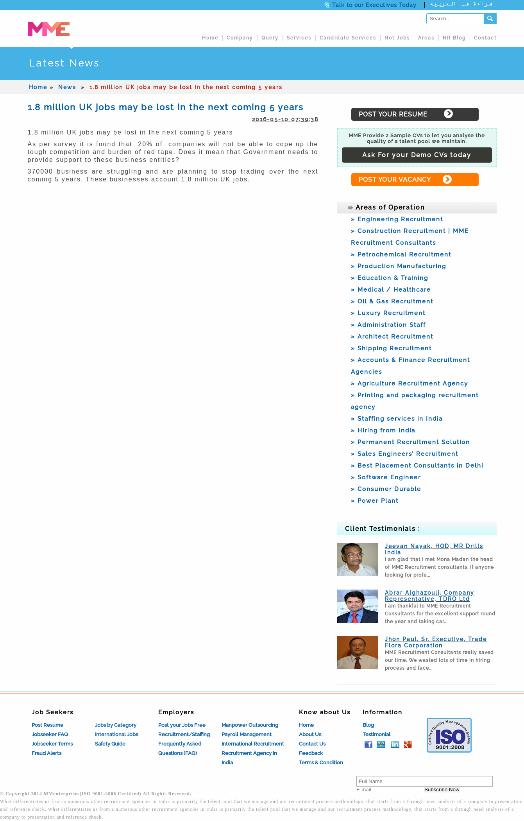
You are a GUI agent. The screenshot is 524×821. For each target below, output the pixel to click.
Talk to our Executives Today (374, 5)
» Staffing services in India (397, 418)
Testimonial (376, 734)
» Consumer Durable (386, 489)
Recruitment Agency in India (249, 757)
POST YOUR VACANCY (395, 179)
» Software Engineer (386, 477)
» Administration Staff (388, 324)
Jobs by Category (115, 725)
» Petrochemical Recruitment (401, 254)
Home (210, 38)
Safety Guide (110, 744)
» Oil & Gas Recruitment (392, 301)
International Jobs (116, 734)
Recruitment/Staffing (184, 734)
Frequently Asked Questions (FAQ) (179, 748)
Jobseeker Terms (52, 744)
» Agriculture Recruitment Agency (409, 383)
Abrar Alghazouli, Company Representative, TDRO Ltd (429, 596)
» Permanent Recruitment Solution (410, 442)
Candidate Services (348, 38)
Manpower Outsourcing (250, 725)
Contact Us (312, 744)
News (67, 87)
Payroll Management (247, 734)
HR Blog (454, 38)
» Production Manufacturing (398, 266)
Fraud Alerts (46, 753)
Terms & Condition (321, 762)
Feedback (311, 753)
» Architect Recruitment (392, 336)
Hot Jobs (397, 38)
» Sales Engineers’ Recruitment (404, 453)
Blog (368, 725)
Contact (485, 38)
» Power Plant (375, 500)
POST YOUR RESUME (393, 114)
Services (299, 38)
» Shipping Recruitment (391, 348)
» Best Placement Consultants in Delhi (417, 465)
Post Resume (47, 725)
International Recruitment (253, 744)
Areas (426, 38)
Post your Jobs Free (182, 725)
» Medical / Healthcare (391, 289)
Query (270, 38)
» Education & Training (389, 277)
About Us (310, 734)
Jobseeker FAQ (50, 734)
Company (240, 38)
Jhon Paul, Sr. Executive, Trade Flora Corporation (436, 642)
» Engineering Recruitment (397, 219)
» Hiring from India (383, 430)
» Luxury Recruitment (388, 313)
